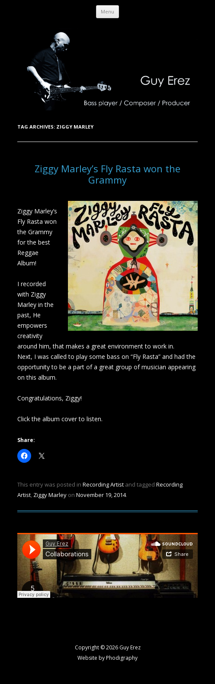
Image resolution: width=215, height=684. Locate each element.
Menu (107, 11)
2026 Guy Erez (123, 647)
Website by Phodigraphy (107, 657)
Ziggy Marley (50, 495)
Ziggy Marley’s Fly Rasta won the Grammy (107, 174)
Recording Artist (103, 484)
